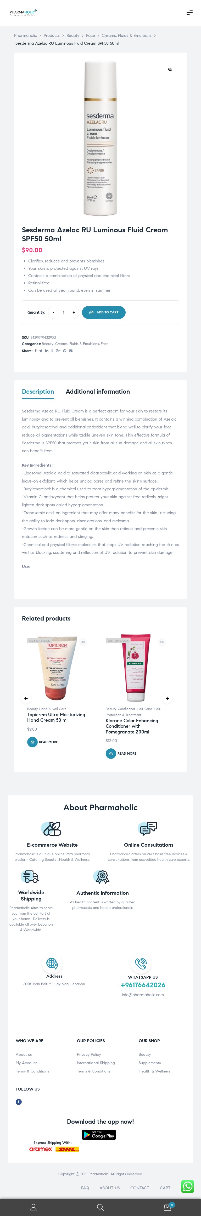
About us (24, 1055)
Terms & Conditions (32, 1072)
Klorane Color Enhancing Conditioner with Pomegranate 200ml (132, 727)
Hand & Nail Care (52, 710)
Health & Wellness (154, 1072)
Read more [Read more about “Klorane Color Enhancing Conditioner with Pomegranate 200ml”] (127, 754)
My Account (26, 1063)
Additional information (98, 391)
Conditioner (126, 710)
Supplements (150, 1063)
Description (38, 391)
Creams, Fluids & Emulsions (77, 344)
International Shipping (96, 1063)
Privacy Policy (89, 1055)
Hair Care (144, 710)
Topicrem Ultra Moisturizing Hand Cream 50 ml (56, 718)
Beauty (47, 344)
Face (105, 344)
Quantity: (36, 312)
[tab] (38, 395)
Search (100, 1207)
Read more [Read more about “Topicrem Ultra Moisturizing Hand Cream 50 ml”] (48, 743)
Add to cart (108, 312)
